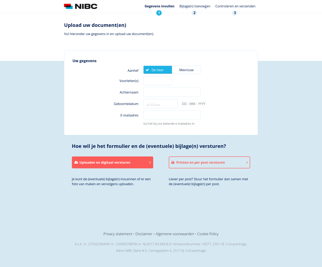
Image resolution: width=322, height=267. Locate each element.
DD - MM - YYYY (194, 104)
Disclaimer (144, 233)
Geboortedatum (126, 104)
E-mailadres (129, 115)
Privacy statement (118, 233)
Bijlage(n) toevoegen (194, 6)
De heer (158, 70)
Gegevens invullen (159, 6)
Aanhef (133, 70)
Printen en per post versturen (200, 162)
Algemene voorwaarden (175, 233)
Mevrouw (186, 70)
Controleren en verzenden (235, 6)
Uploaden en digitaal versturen (104, 162)
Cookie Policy (207, 233)
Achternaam (129, 92)
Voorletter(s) (129, 81)
